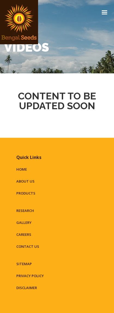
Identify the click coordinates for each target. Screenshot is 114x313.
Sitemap (24, 263)
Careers (23, 234)
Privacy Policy (30, 275)
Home (21, 169)
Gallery (24, 222)
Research (25, 210)
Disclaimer (26, 287)
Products (25, 193)
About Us (25, 181)
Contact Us (27, 246)
